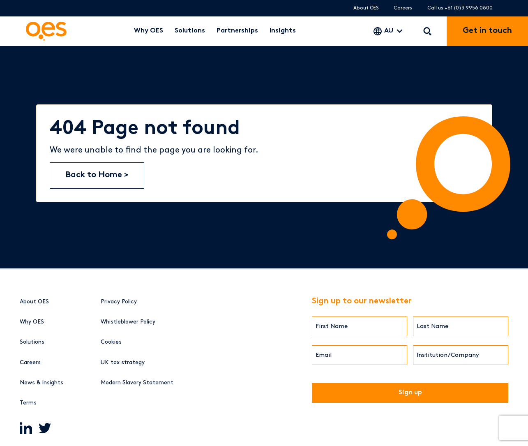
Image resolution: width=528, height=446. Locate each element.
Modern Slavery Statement (137, 382)
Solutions (190, 31)
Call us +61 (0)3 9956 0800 (460, 8)
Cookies (111, 341)
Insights (283, 31)
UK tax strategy (123, 362)
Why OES (148, 31)
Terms (28, 402)
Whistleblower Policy (128, 321)
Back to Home (94, 175)
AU (388, 31)
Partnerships (237, 31)
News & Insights (41, 382)
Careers (403, 8)
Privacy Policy (119, 301)
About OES (365, 8)
